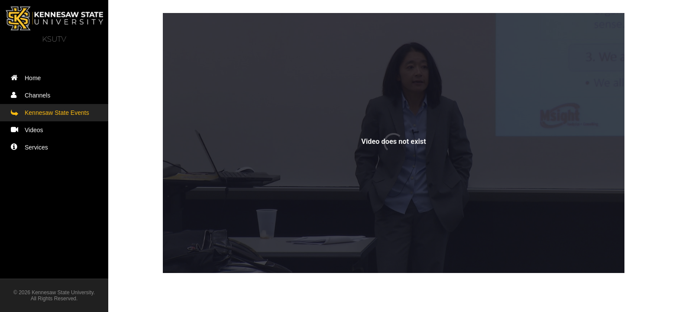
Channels (32, 95)
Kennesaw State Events (52, 112)
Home (28, 77)
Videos (29, 129)
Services (31, 147)
